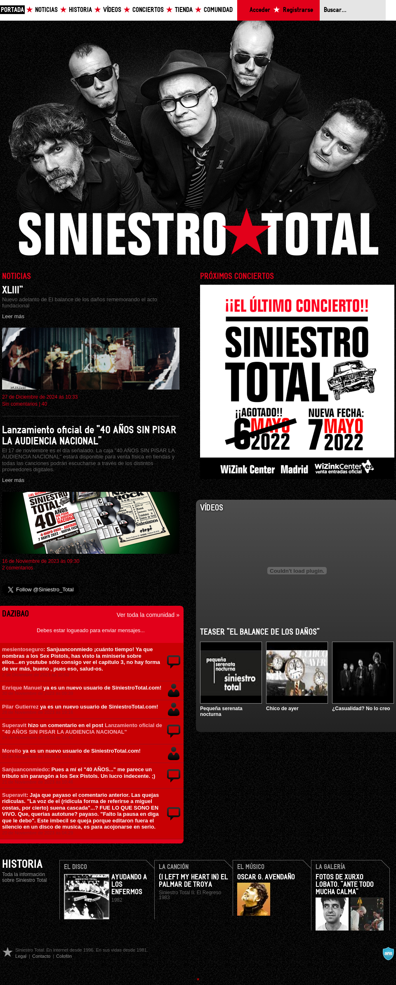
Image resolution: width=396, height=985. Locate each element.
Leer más (13, 316)
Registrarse (298, 10)
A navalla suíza (388, 953)
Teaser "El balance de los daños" (260, 632)
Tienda (184, 10)
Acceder (260, 10)
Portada (12, 10)
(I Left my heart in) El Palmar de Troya (193, 881)
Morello (11, 751)
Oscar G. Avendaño (266, 877)
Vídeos (112, 10)
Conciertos (148, 10)
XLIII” (12, 290)
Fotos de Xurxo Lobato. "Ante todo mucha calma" (345, 884)
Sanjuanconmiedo (25, 769)
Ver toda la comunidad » (148, 615)
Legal (20, 956)
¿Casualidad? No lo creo (361, 708)
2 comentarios (17, 568)
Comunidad (218, 10)
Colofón (64, 956)
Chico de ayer (282, 708)
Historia (80, 10)
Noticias (46, 10)
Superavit (14, 725)
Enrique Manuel (22, 688)
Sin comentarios (20, 404)
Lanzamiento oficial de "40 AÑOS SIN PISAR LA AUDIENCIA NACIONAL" (82, 728)
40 (44, 404)
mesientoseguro (22, 649)
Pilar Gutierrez (20, 707)
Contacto (41, 956)
